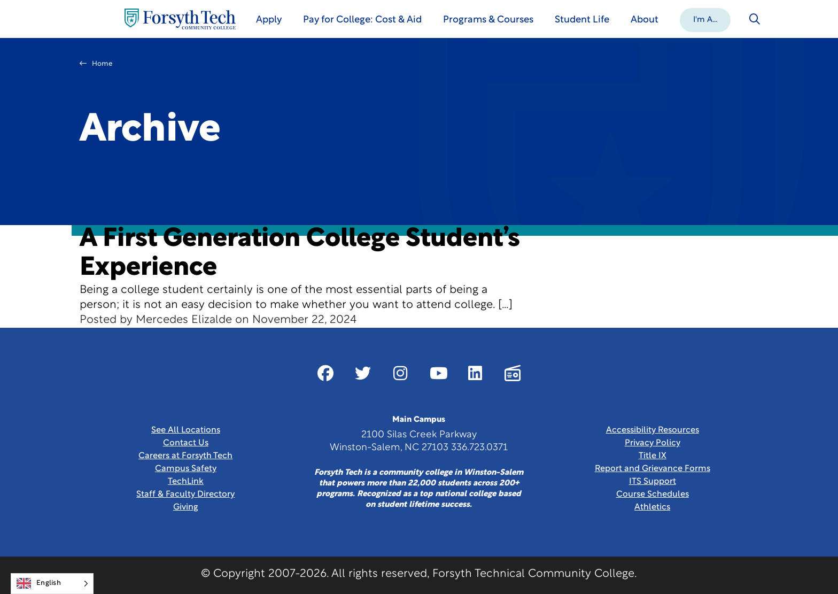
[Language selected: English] (52, 583)
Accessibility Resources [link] (652, 430)
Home (96, 63)
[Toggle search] (754, 19)
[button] (705, 19)
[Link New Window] (325, 373)
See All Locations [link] (185, 430)
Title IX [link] (652, 456)
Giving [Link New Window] (185, 507)
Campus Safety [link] (185, 469)
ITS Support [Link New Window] (652, 481)
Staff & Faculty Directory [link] (185, 494)
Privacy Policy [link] (652, 443)
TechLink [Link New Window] (186, 481)
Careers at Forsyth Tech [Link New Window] (185, 456)
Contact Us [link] (185, 443)
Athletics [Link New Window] (652, 507)
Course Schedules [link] (652, 494)
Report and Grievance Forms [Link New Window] (652, 469)
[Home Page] (180, 19)
